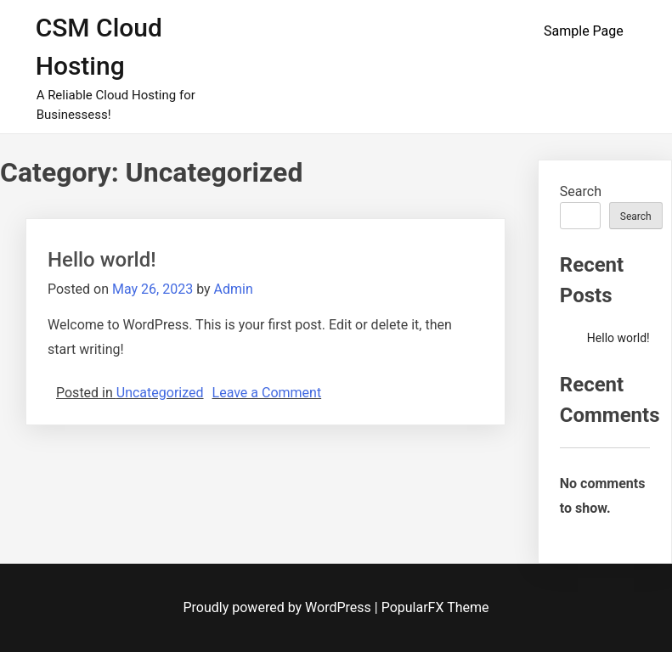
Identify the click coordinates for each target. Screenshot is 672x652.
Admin (233, 289)
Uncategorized (160, 393)
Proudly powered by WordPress (279, 607)
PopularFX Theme (435, 607)
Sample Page (584, 31)
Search (580, 191)
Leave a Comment (267, 393)
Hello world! (102, 260)
